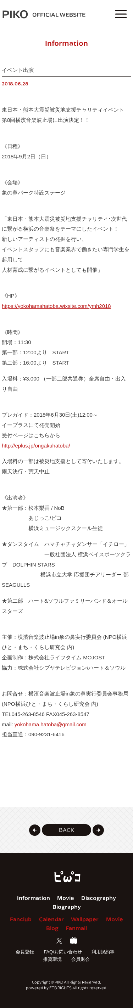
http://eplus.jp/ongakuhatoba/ (36, 446)
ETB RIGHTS (60, 987)
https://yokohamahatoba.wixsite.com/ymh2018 (56, 306)
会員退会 (80, 959)
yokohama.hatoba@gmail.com (51, 724)
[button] (34, 830)
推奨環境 (52, 959)
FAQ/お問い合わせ (63, 951)
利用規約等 (103, 951)
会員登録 (25, 951)
